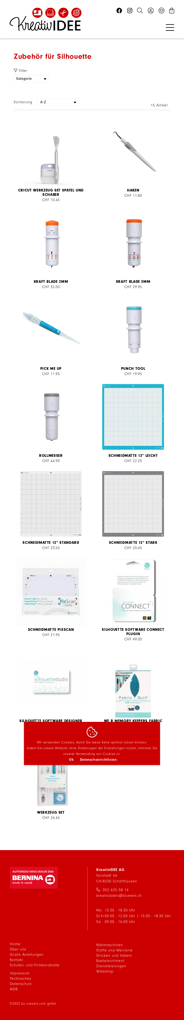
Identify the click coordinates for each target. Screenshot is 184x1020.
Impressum (19, 973)
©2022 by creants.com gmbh (33, 1004)
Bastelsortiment (110, 961)
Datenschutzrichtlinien (98, 760)
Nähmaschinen (109, 945)
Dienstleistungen (111, 966)
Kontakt (16, 960)
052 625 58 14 (116, 890)
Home (15, 944)
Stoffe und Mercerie (114, 950)
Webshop (105, 971)
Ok (71, 760)
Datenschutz (21, 984)
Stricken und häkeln (114, 955)
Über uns (18, 949)
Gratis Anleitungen (27, 954)
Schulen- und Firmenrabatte (35, 965)
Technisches (20, 978)
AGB (14, 989)
